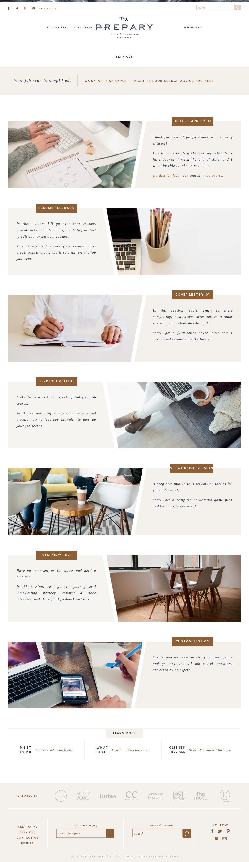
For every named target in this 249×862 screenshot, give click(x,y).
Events (27, 843)
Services (28, 832)
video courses (213, 175)
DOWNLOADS (192, 27)
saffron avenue (163, 856)
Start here (82, 27)
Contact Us (27, 837)
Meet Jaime (27, 826)
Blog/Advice (57, 27)
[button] (237, 7)
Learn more (124, 733)
